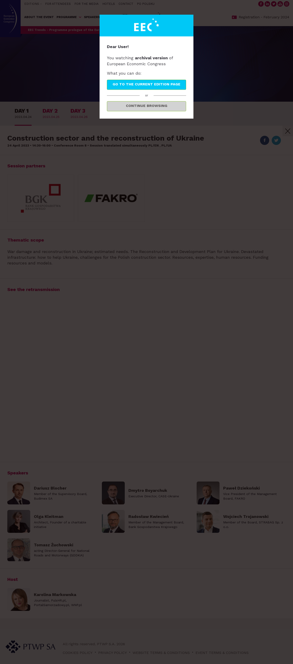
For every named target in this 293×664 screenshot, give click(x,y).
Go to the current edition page (146, 84)
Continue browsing (146, 105)
